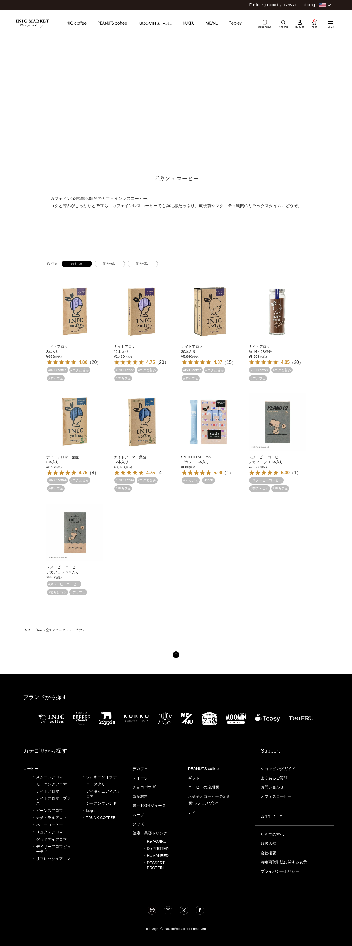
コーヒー (31, 768)
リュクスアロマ (49, 832)
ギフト (194, 778)
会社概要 (269, 853)
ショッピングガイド (279, 768)
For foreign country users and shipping (282, 4)
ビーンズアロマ (49, 811)
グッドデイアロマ (51, 839)
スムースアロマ (49, 777)
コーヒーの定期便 (204, 787)
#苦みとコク (260, 488)
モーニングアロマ (51, 784)
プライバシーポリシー (281, 871)
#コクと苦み (80, 370)
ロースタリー (97, 784)
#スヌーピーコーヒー (266, 480)
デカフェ (141, 768)
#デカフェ (56, 378)
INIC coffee (32, 630)
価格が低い (110, 263)
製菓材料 (141, 796)
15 (229, 362)
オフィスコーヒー (277, 796)
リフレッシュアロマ (53, 859)
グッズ (139, 824)
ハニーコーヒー (49, 825)
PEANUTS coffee (203, 768)
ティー (194, 812)
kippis (91, 811)
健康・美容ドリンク (151, 833)
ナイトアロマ (47, 791)
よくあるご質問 (275, 778)
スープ (139, 814)
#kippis (209, 480)
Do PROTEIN (158, 849)
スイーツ (141, 778)
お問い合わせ (273, 787)
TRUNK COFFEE (101, 818)
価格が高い (143, 263)
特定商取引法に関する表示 (285, 862)
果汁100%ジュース (150, 805)
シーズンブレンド (101, 803)
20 (94, 362)
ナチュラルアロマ (51, 818)
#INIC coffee (57, 370)
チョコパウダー (147, 787)
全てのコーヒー (57, 630)
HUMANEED (158, 856)
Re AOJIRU (156, 841)
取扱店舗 (269, 843)
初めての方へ (273, 834)
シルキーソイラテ (101, 777)
